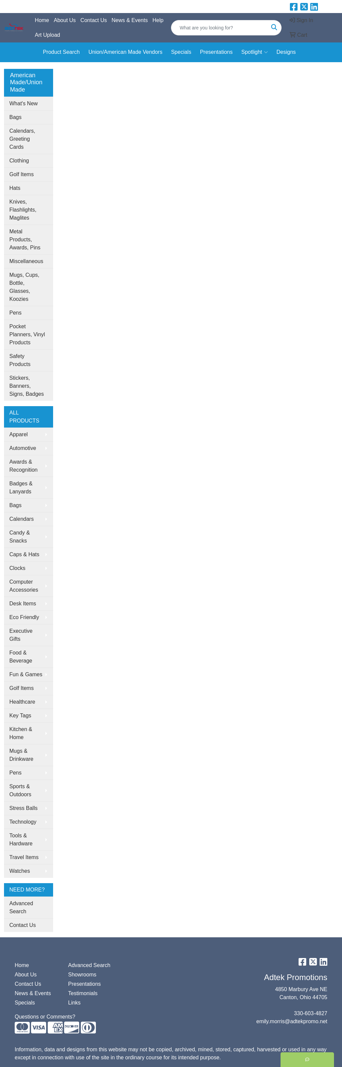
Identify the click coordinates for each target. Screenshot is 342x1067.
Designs (286, 52)
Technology (22, 822)
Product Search (61, 52)
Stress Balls (23, 808)
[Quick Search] (219, 27)
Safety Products (19, 360)
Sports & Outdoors (20, 790)
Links (74, 1002)
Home (42, 20)
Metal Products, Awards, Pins (24, 239)
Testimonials (83, 993)
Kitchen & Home (20, 733)
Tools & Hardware (20, 839)
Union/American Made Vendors (125, 52)
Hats (14, 188)
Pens (15, 313)
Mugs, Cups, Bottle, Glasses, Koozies (24, 287)
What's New (23, 103)
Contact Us (93, 20)
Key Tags (20, 715)
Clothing (19, 160)
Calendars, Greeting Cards (22, 139)
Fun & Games (25, 674)
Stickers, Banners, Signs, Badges (26, 386)
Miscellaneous (26, 261)
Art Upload (47, 35)
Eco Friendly (24, 617)
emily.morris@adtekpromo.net (291, 1021)
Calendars (21, 519)
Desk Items (22, 603)
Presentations (216, 52)
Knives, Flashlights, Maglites (22, 210)
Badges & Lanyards (20, 487)
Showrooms (82, 974)
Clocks (17, 568)
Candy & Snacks (19, 537)
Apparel (18, 434)
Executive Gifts (20, 635)
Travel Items (23, 857)
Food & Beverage (20, 657)
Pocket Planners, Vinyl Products (27, 334)
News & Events (130, 20)
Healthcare (22, 702)
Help (157, 20)
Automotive (22, 448)
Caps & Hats (24, 554)
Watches (19, 871)
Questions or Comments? (45, 1017)
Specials (181, 52)
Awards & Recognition (23, 466)
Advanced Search (21, 907)
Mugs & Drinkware (21, 755)
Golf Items (21, 174)
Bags (15, 117)
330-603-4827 (310, 1013)
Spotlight (254, 52)
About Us (65, 20)
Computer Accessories (23, 586)
